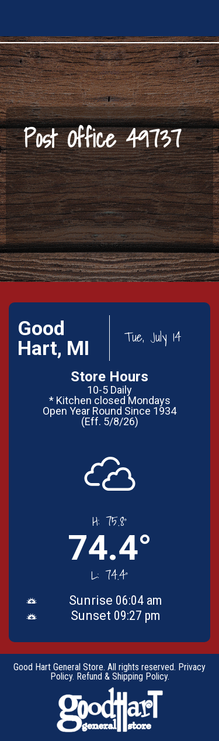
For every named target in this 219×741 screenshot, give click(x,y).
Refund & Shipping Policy (122, 676)
